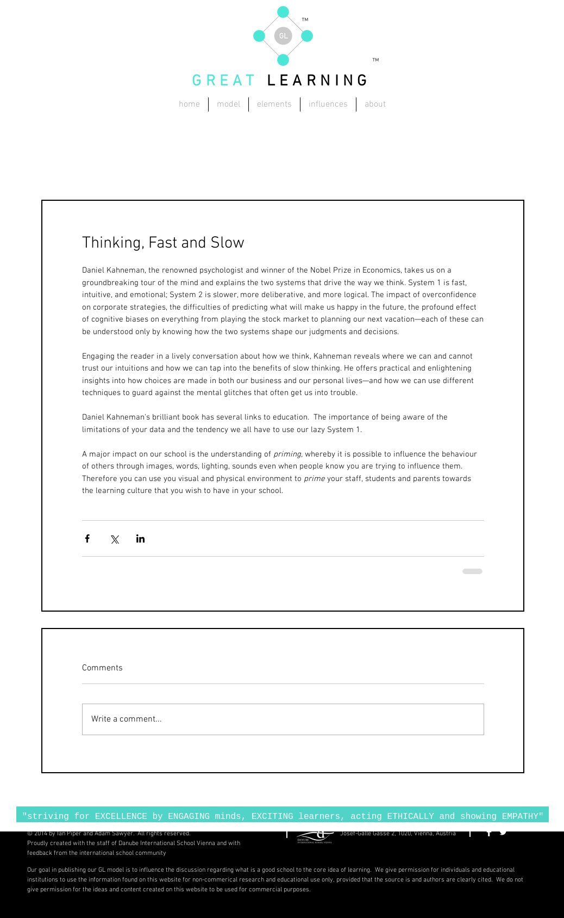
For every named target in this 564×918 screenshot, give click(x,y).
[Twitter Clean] (503, 832)
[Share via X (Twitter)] (114, 538)
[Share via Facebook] (87, 538)
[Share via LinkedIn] (140, 538)
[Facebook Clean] (489, 832)
